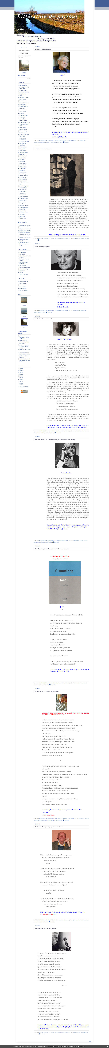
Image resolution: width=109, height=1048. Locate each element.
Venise (24, 305)
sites (39, 542)
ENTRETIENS (23, 140)
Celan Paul (22, 113)
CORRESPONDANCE (25, 122)
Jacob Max (22, 154)
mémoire (52, 820)
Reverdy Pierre (23, 195)
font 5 (81, 682)
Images (19, 294)
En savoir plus (81, 1046)
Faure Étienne (23, 143)
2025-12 (21, 381)
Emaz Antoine (23, 138)
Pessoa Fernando (24, 175)
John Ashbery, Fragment (42, 246)
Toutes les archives (24, 386)
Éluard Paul (22, 136)
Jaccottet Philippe (24, 152)
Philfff (21, 356)
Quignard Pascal (23, 187)
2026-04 (21, 374)
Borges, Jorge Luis (24, 106)
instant (44, 312)
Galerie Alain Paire (24, 285)
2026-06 (21, 370)
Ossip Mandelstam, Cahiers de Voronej (24, 337)
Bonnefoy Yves (23, 104)
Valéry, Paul (22, 216)
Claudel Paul (22, 119)
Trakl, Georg (22, 214)
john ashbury (76, 310)
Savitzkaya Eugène (24, 205)
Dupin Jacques (23, 132)
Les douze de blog (24, 269)
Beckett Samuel (23, 101)
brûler (46, 432)
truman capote (76, 540)
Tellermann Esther (24, 212)
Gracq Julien (22, 148)
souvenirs (57, 142)
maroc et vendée (43, 820)
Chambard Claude (24, 115)
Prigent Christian (23, 181)
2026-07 (21, 368)
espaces (82, 238)
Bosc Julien (22, 108)
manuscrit (43, 432)
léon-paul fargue (76, 238)
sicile (47, 542)
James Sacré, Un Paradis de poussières (47, 691)
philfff (21, 336)
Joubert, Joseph (23, 156)
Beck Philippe (23, 99)
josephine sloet (23, 288)
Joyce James (22, 157)
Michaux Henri (23, 166)
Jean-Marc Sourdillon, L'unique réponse (24, 346)
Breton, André (23, 111)
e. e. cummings (76, 682)
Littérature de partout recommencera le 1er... (25, 360)
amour (42, 684)
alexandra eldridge (24, 281)
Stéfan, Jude (22, 209)
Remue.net (22, 270)
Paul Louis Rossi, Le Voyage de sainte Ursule (49, 827)
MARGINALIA (23, 165)
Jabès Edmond (23, 150)
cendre (52, 432)
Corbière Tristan (23, 120)
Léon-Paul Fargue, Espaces (43, 148)
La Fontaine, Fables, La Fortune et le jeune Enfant (25, 244)
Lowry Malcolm (23, 163)
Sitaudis (21, 272)
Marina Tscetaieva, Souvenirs (44, 319)
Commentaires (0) (72, 140)
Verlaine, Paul (23, 218)
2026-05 (21, 372)
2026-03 (21, 376)
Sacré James (22, 202)
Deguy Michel (23, 127)
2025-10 (21, 385)
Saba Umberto (23, 200)
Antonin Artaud (23, 90)
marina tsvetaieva (77, 431)
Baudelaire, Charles (24, 97)
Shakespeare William (24, 207)
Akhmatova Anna (23, 85)
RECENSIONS (23, 189)
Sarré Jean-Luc (23, 203)
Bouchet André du (24, 110)
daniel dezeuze (23, 283)
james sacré (81, 818)
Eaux (24, 327)
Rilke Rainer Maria (24, 196)
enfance (35, 240)
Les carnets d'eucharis (25, 267)
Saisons (24, 316)
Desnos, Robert (23, 129)
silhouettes (43, 542)
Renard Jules (23, 193)
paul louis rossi (76, 920)
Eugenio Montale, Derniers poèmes (45, 928)
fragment (81, 310)
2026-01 (21, 379)
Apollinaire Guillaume (24, 92)
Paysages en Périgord (25, 232)
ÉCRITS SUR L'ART (24, 134)
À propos (24, 72)
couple (39, 684)
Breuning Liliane (23, 352)
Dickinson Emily (23, 131)
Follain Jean (22, 145)
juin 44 (61, 142)
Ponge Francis (23, 177)
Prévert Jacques (23, 179)
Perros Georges (23, 174)
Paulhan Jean (23, 170)
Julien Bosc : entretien (25, 354)
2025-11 (21, 383)
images (60, 820)
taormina (50, 542)
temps (42, 921)
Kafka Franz (22, 159)
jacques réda (82, 140)
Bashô (21, 95)
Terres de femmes (24, 274)
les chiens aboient (83, 540)
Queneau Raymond (24, 186)
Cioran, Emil (22, 117)
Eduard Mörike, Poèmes (25, 225)
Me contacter (24, 47)
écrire (49, 820)
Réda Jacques (23, 191)
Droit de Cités (23, 252)
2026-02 (21, 377)
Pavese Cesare (23, 172)
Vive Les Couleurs (24, 290)
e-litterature (22, 254)
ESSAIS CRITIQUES (24, 141)
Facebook (66, 142)
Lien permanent (64, 140)
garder (49, 432)
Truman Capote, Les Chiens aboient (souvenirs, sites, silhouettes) (55, 439)
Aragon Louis (23, 93)
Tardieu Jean (22, 211)
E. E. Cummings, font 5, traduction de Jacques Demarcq (52, 548)
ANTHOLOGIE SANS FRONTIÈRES (46, 140)
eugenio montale (76, 1032)
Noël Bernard (23, 168)
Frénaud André (23, 147)
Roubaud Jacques (24, 198)
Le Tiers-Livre (23, 265)
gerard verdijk (23, 286)
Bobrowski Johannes (24, 102)
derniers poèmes (84, 1032)
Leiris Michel (22, 161)
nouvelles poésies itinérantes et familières (46, 142)
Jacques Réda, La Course (43, 49)
